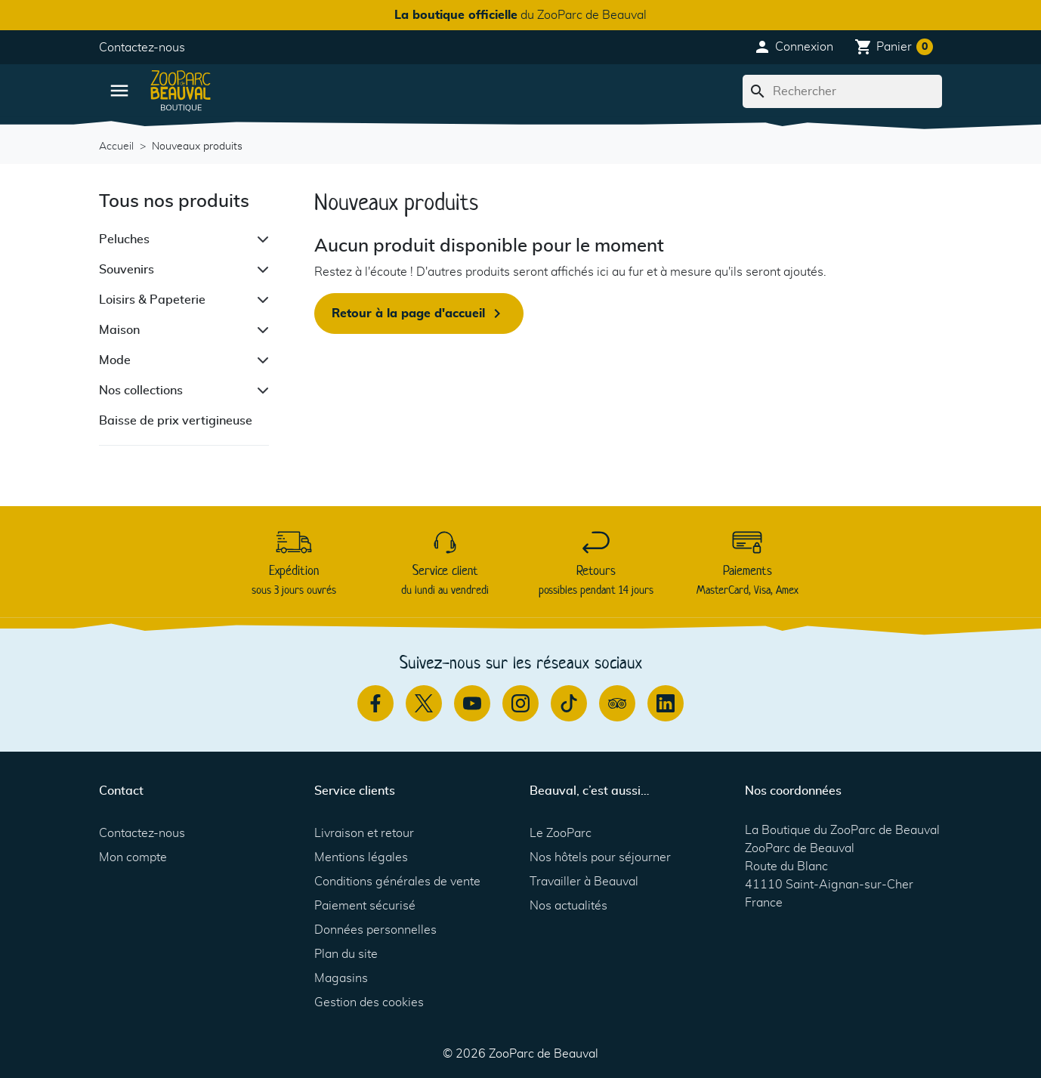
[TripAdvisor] (617, 703)
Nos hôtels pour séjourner (600, 857)
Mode (115, 360)
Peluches (124, 239)
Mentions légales (361, 857)
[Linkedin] (665, 703)
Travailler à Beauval (584, 882)
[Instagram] (520, 703)
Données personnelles (375, 930)
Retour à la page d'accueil (419, 313)
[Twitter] (424, 703)
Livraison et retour (364, 833)
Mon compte (133, 857)
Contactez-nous (142, 48)
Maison (119, 330)
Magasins (341, 978)
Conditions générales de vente (397, 882)
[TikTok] (569, 703)
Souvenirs (126, 270)
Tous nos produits (174, 202)
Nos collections (141, 391)
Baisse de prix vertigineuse (175, 421)
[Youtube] (472, 703)
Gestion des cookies (369, 1002)
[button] (793, 46)
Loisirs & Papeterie (152, 300)
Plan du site (346, 954)
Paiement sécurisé (364, 906)
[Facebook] (375, 703)
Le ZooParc (561, 833)
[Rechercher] (842, 91)
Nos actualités (568, 906)
